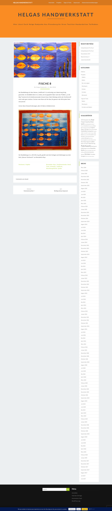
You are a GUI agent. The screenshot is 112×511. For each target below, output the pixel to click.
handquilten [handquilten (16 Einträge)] (90, 131)
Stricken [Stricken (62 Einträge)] (87, 154)
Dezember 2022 (85, 281)
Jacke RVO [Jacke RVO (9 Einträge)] (86, 133)
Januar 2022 (84, 314)
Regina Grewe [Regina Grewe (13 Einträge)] (87, 148)
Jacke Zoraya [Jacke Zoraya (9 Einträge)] (91, 133)
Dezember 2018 (85, 425)
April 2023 (83, 269)
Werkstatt (84, 95)
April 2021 (83, 341)
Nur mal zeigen (86, 83)
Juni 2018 (83, 443)
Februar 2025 (84, 206)
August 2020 (84, 365)
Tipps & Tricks (67, 2)
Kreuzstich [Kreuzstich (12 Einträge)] (91, 134)
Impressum (76, 2)
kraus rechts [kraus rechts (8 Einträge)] (86, 134)
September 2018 (85, 434)
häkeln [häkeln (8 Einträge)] (95, 131)
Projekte (58, 2)
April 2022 (83, 305)
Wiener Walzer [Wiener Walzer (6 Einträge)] (91, 156)
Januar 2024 (84, 242)
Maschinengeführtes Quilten (54, 168)
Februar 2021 (84, 347)
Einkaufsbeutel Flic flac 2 (87, 48)
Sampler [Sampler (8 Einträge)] (89, 150)
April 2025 (83, 200)
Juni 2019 (83, 407)
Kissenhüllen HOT (85, 54)
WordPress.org (76, 501)
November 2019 (85, 392)
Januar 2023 (84, 278)
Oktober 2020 (84, 359)
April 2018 (83, 449)
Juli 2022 (83, 296)
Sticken (84, 89)
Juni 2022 (83, 299)
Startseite (51, 2)
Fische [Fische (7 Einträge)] (90, 129)
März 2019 (83, 416)
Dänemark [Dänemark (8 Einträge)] (91, 126)
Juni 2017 (83, 479)
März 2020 (83, 380)
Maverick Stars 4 (85, 57)
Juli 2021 (83, 332)
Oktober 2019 (84, 395)
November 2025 (85, 179)
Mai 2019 (83, 410)
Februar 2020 (84, 383)
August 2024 (84, 224)
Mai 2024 (83, 233)
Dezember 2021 (85, 317)
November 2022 (85, 284)
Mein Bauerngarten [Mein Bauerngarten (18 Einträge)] (86, 141)
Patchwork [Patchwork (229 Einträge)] (86, 146)
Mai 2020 (83, 374)
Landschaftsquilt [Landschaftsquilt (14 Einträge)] (85, 138)
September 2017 (85, 470)
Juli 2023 (83, 260)
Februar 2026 (84, 170)
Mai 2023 (83, 266)
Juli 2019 (83, 404)
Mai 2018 (83, 446)
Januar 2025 (84, 209)
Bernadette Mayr (51, 164)
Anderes (83, 71)
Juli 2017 (83, 476)
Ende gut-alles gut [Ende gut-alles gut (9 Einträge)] (87, 127)
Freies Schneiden (51, 166)
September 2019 (85, 398)
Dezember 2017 (85, 461)
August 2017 (84, 473)
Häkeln (83, 77)
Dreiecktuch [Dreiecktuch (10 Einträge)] (86, 126)
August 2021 (84, 329)
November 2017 (85, 464)
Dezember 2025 (85, 176)
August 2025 (84, 188)
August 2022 (84, 293)
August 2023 (84, 257)
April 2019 (83, 413)
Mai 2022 (83, 302)
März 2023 (83, 272)
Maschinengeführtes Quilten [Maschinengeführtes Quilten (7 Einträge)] (86, 139)
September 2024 (85, 221)
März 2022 (83, 308)
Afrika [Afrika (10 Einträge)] (90, 120)
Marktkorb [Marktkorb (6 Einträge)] (90, 138)
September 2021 (85, 326)
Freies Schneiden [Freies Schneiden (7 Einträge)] (94, 129)
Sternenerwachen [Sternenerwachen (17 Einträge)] (89, 152)
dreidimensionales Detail (64, 164)
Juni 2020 (83, 371)
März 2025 (83, 203)
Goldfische (59, 166)
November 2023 (85, 248)
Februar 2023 (84, 275)
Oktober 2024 (84, 218)
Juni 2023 (83, 263)
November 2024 (85, 215)
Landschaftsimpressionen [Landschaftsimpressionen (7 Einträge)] (89, 136)
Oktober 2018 (84, 431)
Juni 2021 (83, 335)
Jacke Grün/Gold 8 (85, 60)
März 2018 (83, 452)
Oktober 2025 (84, 182)
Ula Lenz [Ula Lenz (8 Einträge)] (87, 156)
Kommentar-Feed (77, 498)
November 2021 (85, 320)
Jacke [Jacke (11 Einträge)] (82, 133)
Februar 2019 (84, 419)
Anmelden (74, 493)
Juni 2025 (83, 194)
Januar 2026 (84, 173)
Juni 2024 (83, 230)
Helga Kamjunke (41, 87)
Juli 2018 (83, 440)
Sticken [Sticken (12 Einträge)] (82, 154)
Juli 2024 (83, 227)
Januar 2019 (84, 422)
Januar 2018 (84, 458)
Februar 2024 (84, 239)
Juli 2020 (83, 368)
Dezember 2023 (85, 245)
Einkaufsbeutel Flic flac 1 (87, 51)
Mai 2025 (83, 197)
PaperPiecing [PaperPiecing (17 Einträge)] (92, 143)
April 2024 (83, 236)
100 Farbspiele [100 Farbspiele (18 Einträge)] (84, 120)
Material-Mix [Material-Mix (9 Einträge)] (93, 139)
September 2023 (85, 254)
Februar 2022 (84, 311)
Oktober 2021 (84, 323)
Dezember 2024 (85, 212)
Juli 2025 (83, 191)
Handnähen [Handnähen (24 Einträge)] (84, 131)
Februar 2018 (84, 455)
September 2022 (85, 290)
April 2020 (83, 377)
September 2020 (85, 362)
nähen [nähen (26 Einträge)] (92, 142)
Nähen (83, 80)
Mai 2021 (83, 338)
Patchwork (22, 164)
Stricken (84, 92)
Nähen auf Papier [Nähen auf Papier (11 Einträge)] (84, 143)
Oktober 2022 (84, 287)
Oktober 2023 (84, 251)
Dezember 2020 (85, 353)
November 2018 (85, 428)
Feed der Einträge (77, 496)
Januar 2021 (84, 350)
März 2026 (83, 167)
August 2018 (84, 437)
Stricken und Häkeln (87, 107)
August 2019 (84, 401)
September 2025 (85, 185)
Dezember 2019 (85, 389)
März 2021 (83, 344)
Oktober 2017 (84, 467)
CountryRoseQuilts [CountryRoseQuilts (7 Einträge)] (88, 124)
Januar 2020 (84, 386)
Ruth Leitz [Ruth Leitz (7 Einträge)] (86, 150)
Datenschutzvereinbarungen (90, 2)
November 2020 (85, 356)
